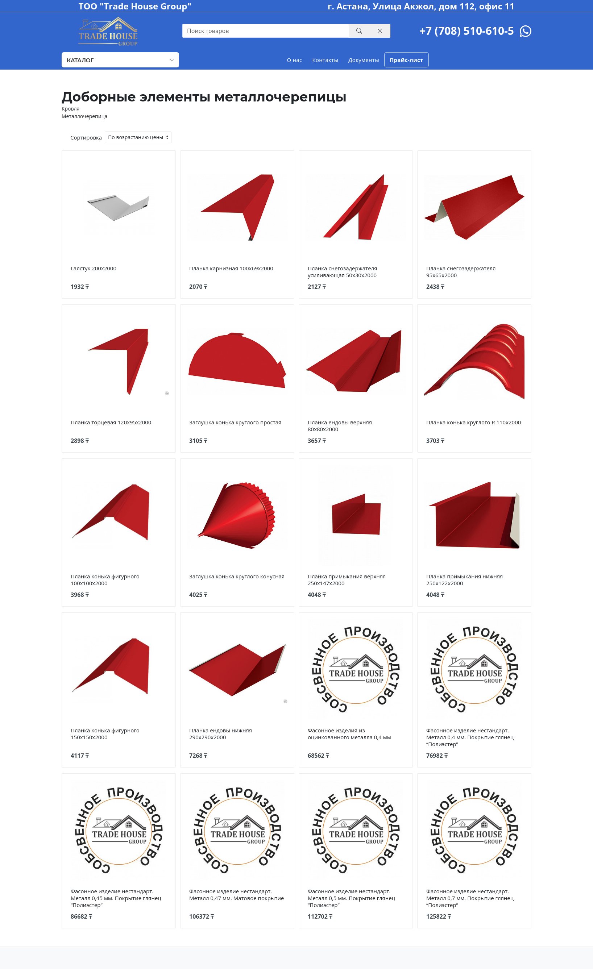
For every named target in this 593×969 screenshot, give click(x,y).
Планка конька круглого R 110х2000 (473, 422)
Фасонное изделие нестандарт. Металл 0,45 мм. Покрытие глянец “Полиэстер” (116, 897)
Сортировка (86, 137)
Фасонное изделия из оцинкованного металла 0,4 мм (349, 734)
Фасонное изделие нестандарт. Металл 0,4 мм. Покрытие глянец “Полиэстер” (470, 737)
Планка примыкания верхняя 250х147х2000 (347, 580)
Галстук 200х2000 (93, 268)
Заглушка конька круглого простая (235, 422)
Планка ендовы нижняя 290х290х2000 (220, 734)
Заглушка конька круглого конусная (237, 576)
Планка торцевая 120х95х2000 (111, 422)
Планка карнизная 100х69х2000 (231, 268)
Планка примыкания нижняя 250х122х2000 (464, 580)
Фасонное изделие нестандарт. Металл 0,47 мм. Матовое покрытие (236, 894)
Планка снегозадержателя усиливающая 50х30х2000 (342, 272)
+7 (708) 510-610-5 (466, 30)
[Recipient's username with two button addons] (265, 31)
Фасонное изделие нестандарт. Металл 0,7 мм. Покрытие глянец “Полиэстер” (470, 897)
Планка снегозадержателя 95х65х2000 (460, 272)
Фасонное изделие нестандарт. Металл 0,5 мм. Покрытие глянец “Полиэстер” (351, 897)
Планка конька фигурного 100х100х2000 (105, 580)
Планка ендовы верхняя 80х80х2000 (340, 426)
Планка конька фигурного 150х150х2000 (105, 734)
